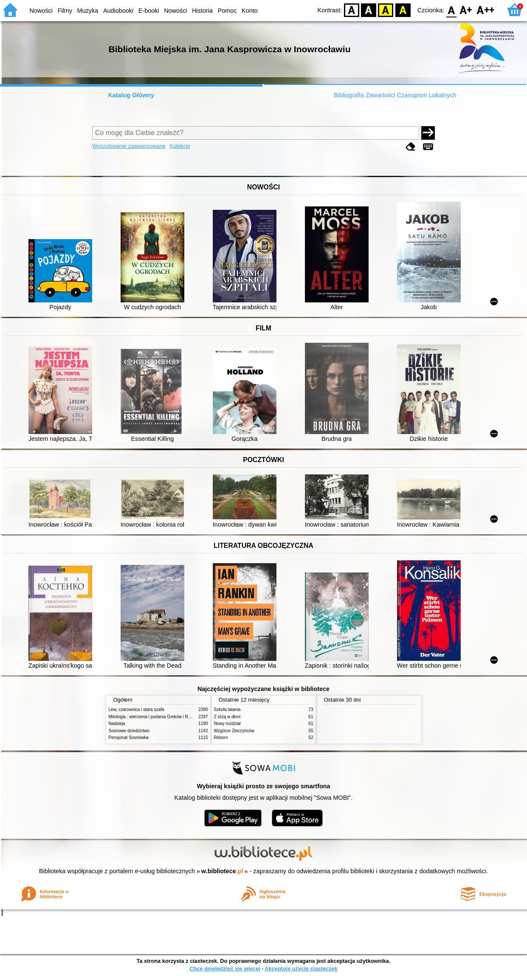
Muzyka (88, 10)
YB (385, 9)
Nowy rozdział (227, 723)
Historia (202, 10)
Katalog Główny (131, 95)
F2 (486, 9)
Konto (250, 10)
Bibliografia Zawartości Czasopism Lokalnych (395, 95)
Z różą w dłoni (227, 716)
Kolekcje (180, 146)
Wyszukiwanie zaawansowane (129, 146)
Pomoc (227, 10)
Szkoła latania (227, 709)
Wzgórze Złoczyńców (234, 730)
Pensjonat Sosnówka (129, 737)
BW (368, 9)
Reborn (221, 737)
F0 (451, 9)
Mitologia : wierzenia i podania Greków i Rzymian (155, 716)
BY (402, 9)
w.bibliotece (222, 871)
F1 (466, 9)
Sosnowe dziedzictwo (129, 730)
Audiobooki (118, 10)
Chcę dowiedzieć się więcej (224, 968)
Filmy (65, 10)
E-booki (148, 10)
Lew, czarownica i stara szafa (136, 709)
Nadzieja (117, 723)
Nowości (41, 10)
